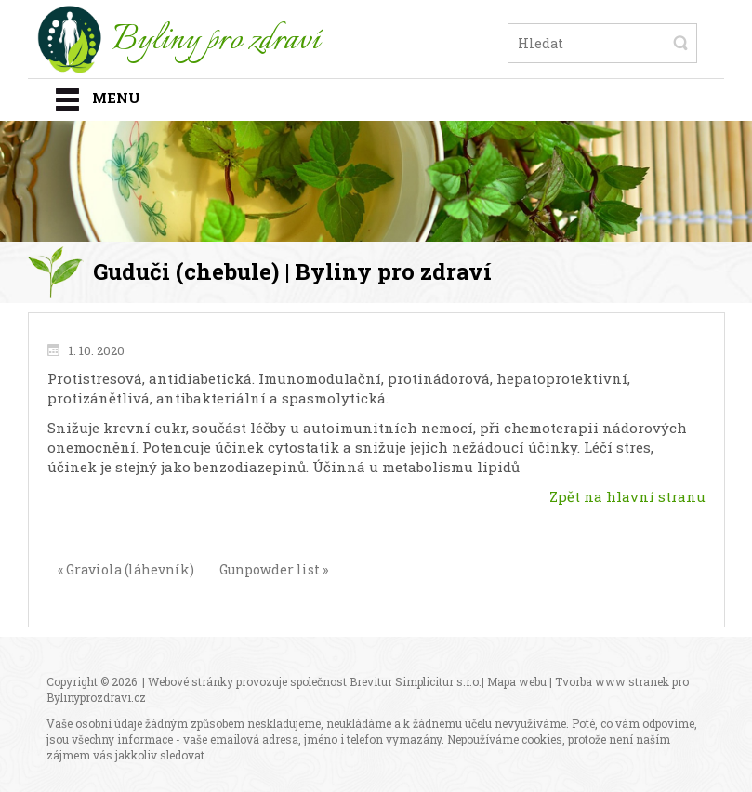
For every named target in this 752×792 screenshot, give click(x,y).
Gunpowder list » (273, 569)
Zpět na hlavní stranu (627, 496)
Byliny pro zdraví (216, 41)
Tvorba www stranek (612, 681)
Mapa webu (517, 681)
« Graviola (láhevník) (126, 569)
